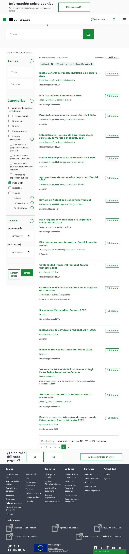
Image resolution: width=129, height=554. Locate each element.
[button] (99, 20)
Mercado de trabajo (63, 100)
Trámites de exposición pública (19, 176)
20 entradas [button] (48, 442)
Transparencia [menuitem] (70, 495)
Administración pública (48, 272)
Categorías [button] (17, 100)
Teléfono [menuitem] (88, 474)
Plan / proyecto (18, 131)
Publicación (16, 182)
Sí (35, 457)
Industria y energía (47, 80)
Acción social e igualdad (49, 119)
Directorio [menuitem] (68, 481)
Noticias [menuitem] (107, 474)
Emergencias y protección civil (72, 119)
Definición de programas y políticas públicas (20, 147)
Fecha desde (15, 228)
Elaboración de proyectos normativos (20, 157)
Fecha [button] (13, 221)
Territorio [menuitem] (29, 489)
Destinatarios (20, 208)
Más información (74, 7)
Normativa (15, 121)
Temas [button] (13, 61)
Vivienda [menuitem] (29, 501)
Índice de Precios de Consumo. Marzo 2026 (65, 350)
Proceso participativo (15, 138)
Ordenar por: (100, 57)
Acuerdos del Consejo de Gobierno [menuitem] (70, 488)
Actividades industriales (65, 80)
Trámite (14, 193)
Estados (17, 198)
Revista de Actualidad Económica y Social (65, 200)
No (53, 457)
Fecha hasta (14, 244)
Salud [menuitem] (27, 478)
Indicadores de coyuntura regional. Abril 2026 (67, 330)
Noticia (14, 126)
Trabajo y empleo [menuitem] (33, 493)
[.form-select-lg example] (21, 72)
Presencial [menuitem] (88, 482)
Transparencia (64, 295)
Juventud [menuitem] (9, 514)
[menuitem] (21, 528)
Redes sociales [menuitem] (90, 486)
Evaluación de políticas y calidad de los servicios (21, 166)
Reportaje (15, 187)
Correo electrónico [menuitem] (92, 478)
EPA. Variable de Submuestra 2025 (60, 96)
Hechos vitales (21, 203)
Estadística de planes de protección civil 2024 (67, 115)
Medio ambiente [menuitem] (32, 474)
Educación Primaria (47, 376)
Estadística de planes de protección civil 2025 (67, 158)
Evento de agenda (19, 116)
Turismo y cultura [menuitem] (32, 497)
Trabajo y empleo (46, 100)
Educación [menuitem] (10, 495)
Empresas (64, 204)
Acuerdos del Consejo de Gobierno (21, 109)
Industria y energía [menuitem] (14, 503)
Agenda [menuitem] (107, 478)
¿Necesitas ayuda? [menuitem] (52, 501)
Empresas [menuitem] (10, 499)
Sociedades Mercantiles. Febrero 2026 (62, 310)
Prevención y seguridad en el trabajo (70, 249)
